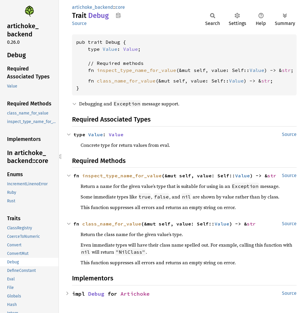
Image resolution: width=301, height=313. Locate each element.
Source (79, 23)
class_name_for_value (126, 81)
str (286, 70)
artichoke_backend (92, 7)
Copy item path (118, 15)
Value (110, 49)
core (120, 7)
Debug (96, 293)
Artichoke (135, 293)
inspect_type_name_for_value (136, 70)
